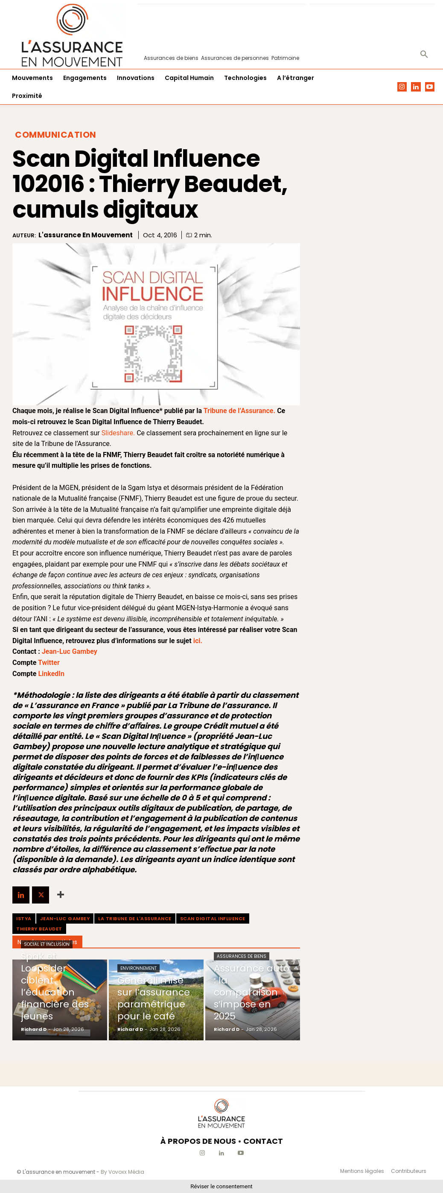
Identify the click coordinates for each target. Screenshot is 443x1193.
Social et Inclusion (47, 944)
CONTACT (263, 1141)
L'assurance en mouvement (85, 235)
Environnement (138, 968)
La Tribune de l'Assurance (135, 918)
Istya (24, 918)
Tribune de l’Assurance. (240, 411)
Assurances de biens (241, 956)
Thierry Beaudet (39, 928)
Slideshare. (119, 433)
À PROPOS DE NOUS (198, 1141)
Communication (55, 134)
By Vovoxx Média (122, 1171)
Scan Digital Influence (212, 918)
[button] (424, 54)
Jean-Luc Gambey (65, 918)
